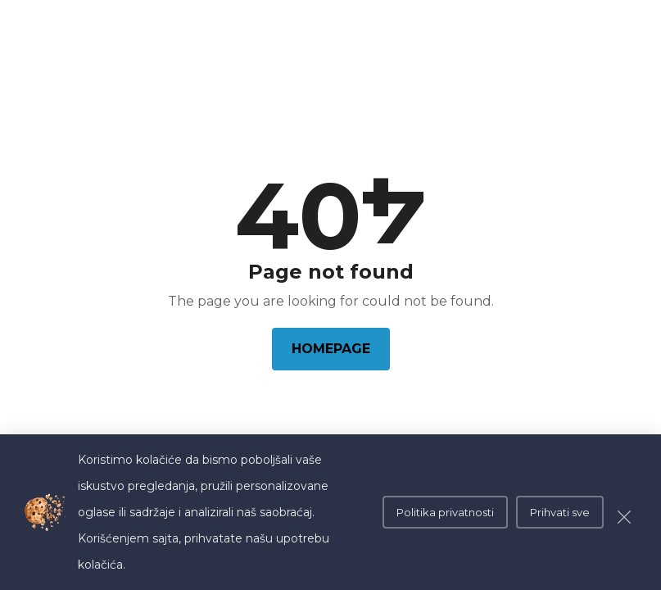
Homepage (331, 348)
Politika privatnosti (445, 512)
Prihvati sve (560, 512)
